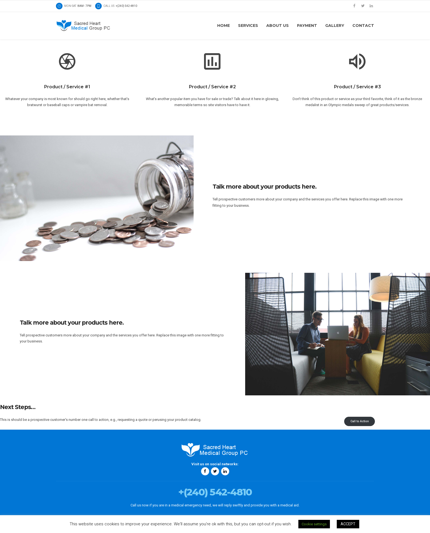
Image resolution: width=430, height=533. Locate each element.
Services (248, 25)
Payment (307, 25)
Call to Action (359, 421)
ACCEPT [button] (348, 524)
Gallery (334, 25)
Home (223, 25)
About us (277, 25)
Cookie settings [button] (314, 524)
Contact (363, 25)
